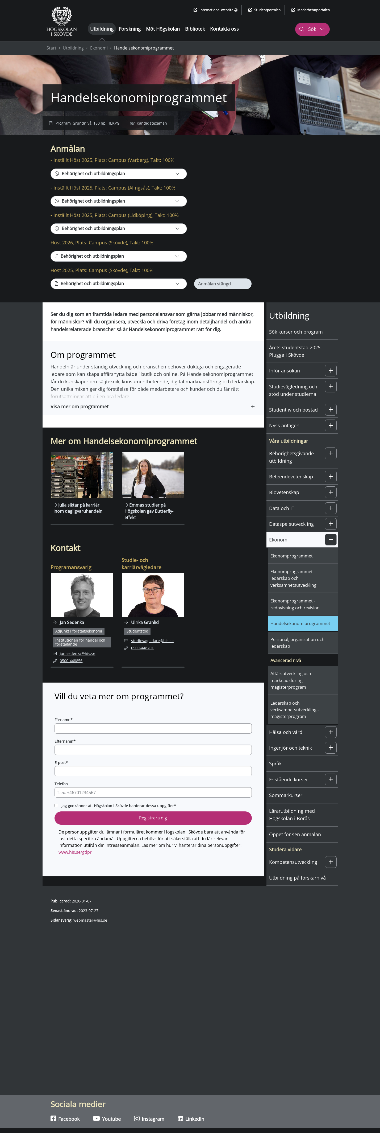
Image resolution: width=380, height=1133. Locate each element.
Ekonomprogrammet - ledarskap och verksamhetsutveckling (293, 590)
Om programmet (87, 140)
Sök (311, 29)
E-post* (61, 774)
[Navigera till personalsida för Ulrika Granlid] (153, 632)
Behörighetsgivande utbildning (291, 469)
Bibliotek (195, 29)
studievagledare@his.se (149, 652)
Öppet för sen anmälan (295, 846)
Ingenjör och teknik (290, 759)
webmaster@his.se (90, 931)
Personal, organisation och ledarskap (297, 654)
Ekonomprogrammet (291, 567)
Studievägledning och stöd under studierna (293, 402)
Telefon (61, 795)
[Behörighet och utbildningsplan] (119, 185)
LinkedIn (191, 1118)
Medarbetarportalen (310, 9)
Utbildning (102, 29)
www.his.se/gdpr (75, 864)
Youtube (107, 1118)
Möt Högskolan (163, 29)
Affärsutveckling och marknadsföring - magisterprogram (290, 692)
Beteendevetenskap (291, 488)
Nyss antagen (284, 437)
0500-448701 (142, 659)
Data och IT (281, 520)
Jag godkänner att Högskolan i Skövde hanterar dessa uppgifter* (118, 817)
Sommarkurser (285, 807)
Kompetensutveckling (293, 874)
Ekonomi (99, 48)
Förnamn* (64, 731)
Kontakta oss (224, 29)
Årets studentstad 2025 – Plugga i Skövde (296, 363)
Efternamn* (65, 752)
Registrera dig (153, 829)
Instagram (149, 1118)
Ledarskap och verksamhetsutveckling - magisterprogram (294, 721)
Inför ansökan (284, 382)
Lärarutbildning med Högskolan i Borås (292, 826)
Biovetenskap (284, 504)
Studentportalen (264, 9)
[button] (153, 417)
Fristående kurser (288, 791)
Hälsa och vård (285, 743)
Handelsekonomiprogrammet (300, 635)
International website (215, 9)
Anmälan (55, 140)
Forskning (130, 29)
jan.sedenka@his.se (74, 665)
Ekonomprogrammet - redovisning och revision (295, 616)
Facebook (65, 1118)
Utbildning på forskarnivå (297, 889)
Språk (275, 775)
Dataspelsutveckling (291, 535)
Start (51, 48)
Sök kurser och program (296, 343)
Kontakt (118, 140)
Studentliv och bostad (293, 421)
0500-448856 (71, 672)
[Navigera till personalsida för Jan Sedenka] (82, 632)
